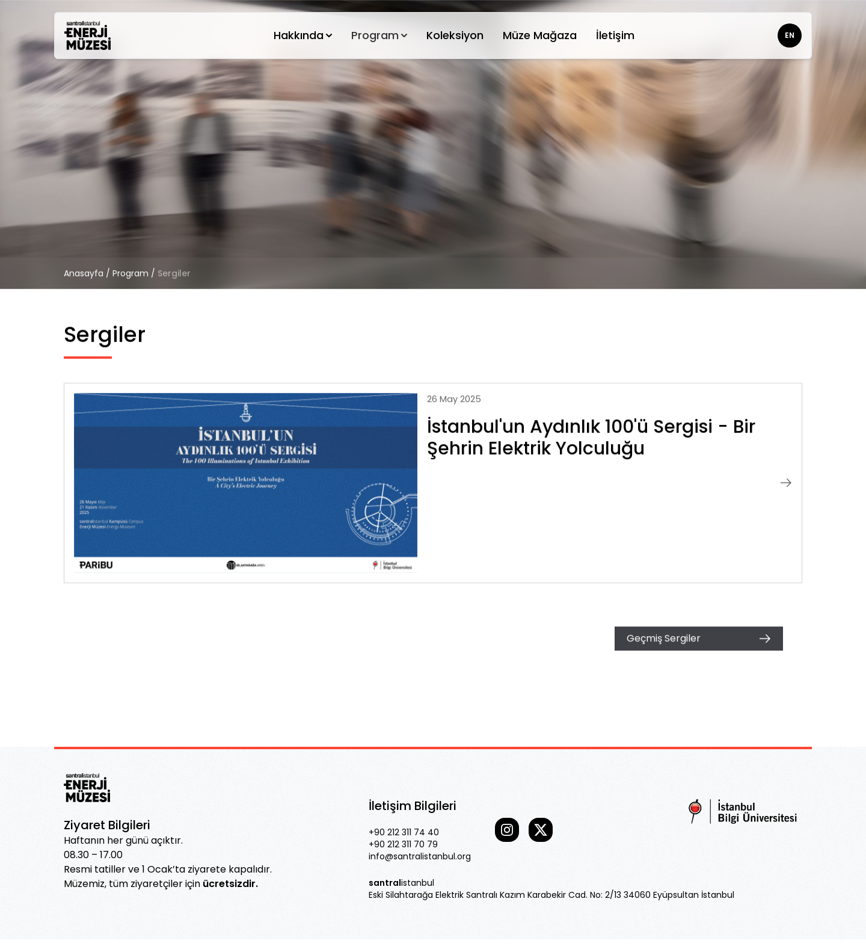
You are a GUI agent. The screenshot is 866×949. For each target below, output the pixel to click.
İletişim (615, 35)
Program (379, 35)
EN (789, 35)
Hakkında (303, 35)
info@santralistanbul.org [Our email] (420, 856)
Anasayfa (83, 274)
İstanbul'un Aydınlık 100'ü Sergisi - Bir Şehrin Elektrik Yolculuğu (591, 437)
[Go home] (87, 35)
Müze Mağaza (540, 35)
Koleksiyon (455, 35)
